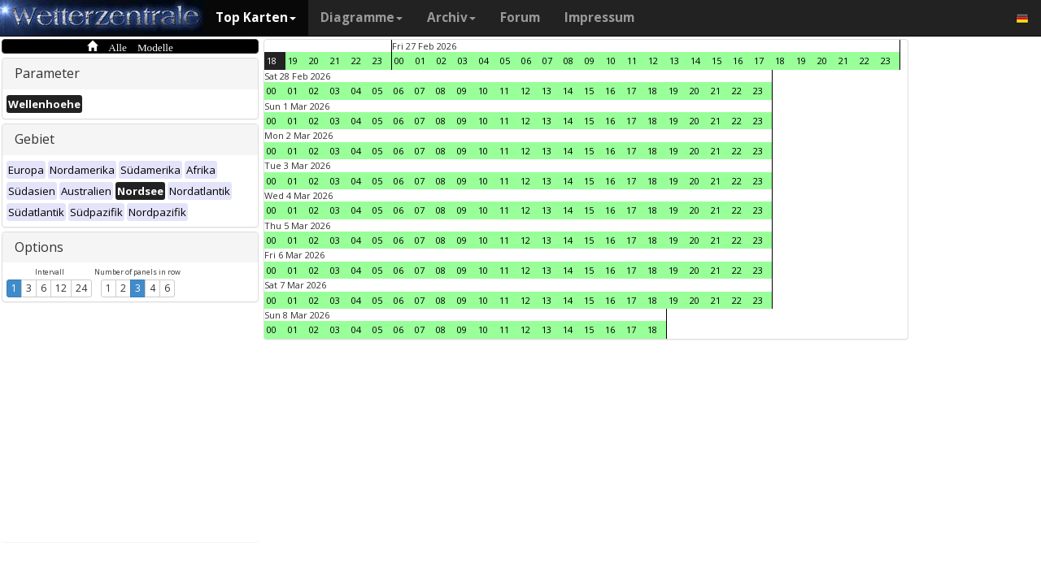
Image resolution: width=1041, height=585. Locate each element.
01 (420, 60)
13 (674, 60)
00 (399, 60)
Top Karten (256, 17)
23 (377, 60)
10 (611, 60)
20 (314, 60)
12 (61, 288)
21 (335, 60)
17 (759, 60)
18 (272, 60)
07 (547, 60)
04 (484, 60)
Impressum (599, 17)
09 (590, 60)
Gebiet (34, 139)
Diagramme (361, 17)
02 (441, 60)
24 (81, 288)
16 (738, 60)
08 (568, 60)
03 (463, 60)
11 (632, 60)
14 (695, 60)
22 (356, 60)
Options (39, 247)
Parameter (47, 73)
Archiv (451, 17)
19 (293, 60)
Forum (520, 17)
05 (505, 60)
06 (526, 60)
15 (716, 60)
